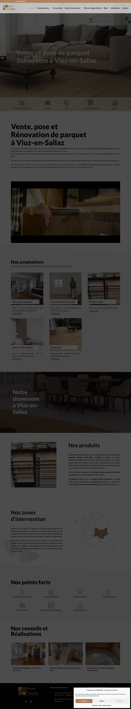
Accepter (84, 701)
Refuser (102, 701)
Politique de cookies (97, 705)
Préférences (119, 701)
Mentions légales (107, 705)
